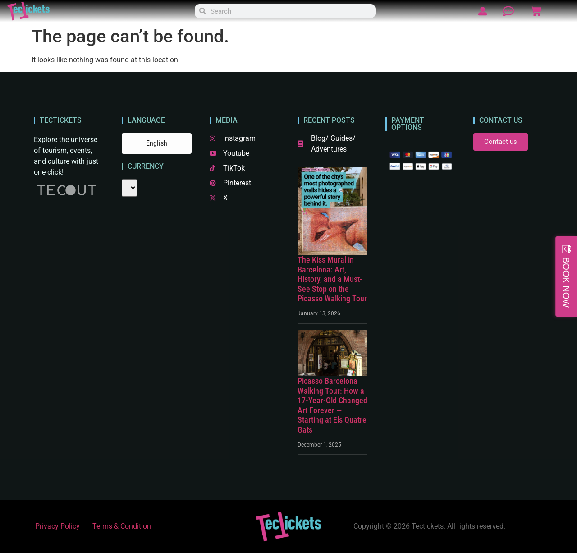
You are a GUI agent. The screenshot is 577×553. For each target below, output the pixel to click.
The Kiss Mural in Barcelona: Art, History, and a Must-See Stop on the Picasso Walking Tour (332, 279)
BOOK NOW (566, 282)
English (156, 143)
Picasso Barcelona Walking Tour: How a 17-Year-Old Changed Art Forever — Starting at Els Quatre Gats (332, 405)
